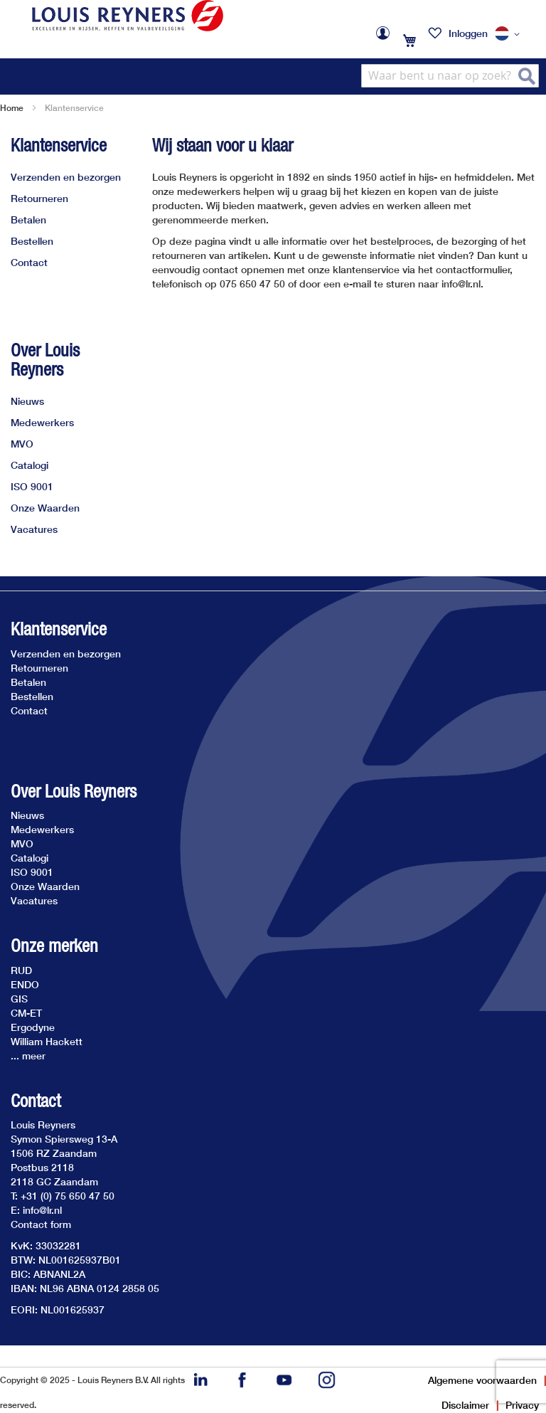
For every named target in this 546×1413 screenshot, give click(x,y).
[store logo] (127, 15)
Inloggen (468, 33)
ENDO (25, 984)
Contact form (41, 1224)
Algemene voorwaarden (482, 1380)
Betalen (28, 219)
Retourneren (39, 198)
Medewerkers (42, 422)
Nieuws (27, 401)
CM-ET (26, 1013)
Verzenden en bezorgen (66, 177)
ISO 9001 (32, 486)
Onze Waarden (45, 508)
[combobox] (450, 76)
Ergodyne (33, 1027)
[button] (510, 34)
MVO (22, 444)
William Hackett (46, 1041)
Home (11, 107)
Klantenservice (59, 145)
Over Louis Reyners (45, 360)
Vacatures (34, 529)
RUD (21, 970)
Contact (29, 262)
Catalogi (29, 465)
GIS (19, 999)
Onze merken (54, 946)
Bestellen (32, 241)
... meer (28, 1055)
